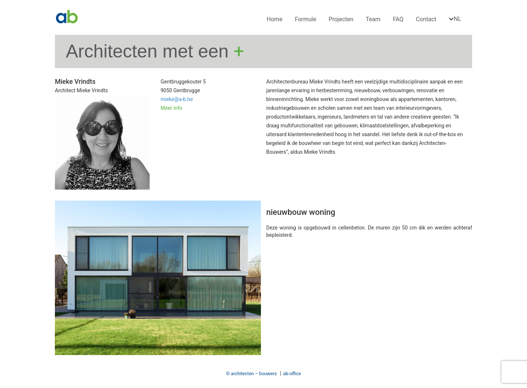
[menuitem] (456, 19)
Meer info (171, 108)
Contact (426, 19)
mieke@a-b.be (177, 99)
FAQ (398, 19)
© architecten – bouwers (251, 373)
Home (275, 19)
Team (373, 19)
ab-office (292, 373)
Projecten (341, 19)
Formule (305, 19)
